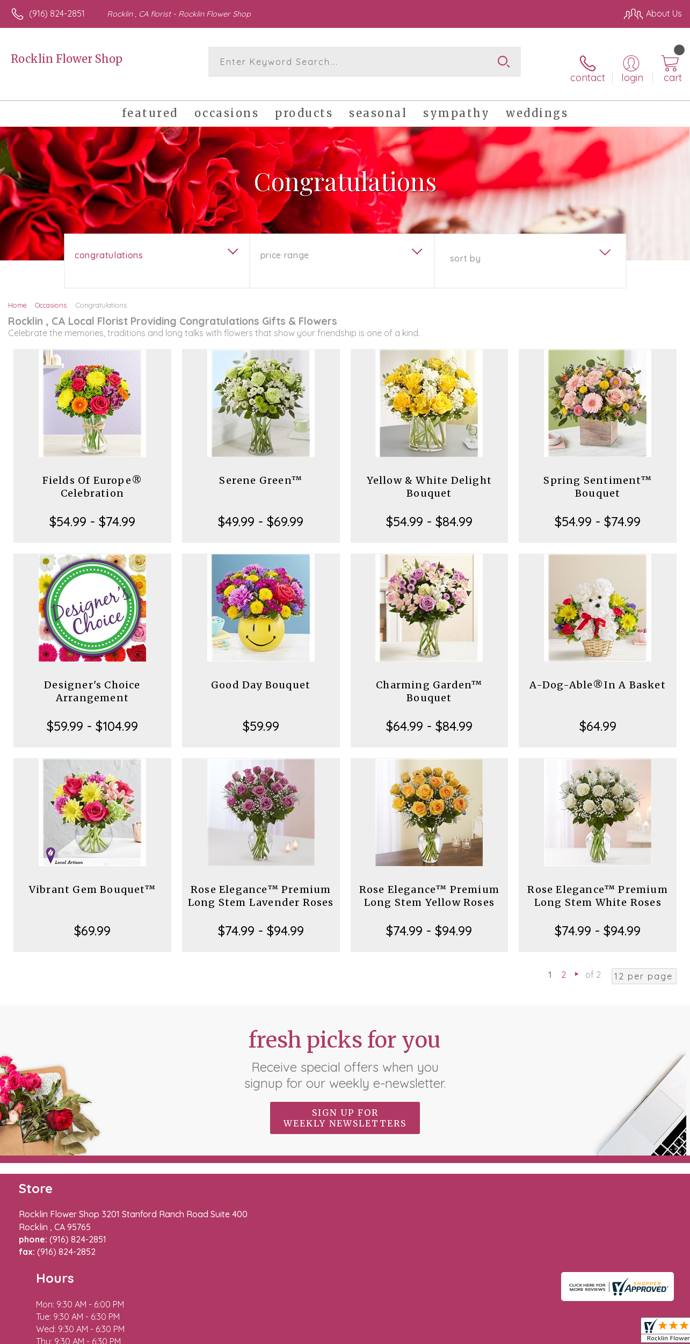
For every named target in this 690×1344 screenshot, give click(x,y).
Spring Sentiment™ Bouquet (597, 476)
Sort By (465, 247)
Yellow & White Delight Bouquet (429, 476)
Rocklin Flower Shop (66, 59)
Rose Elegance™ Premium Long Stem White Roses (597, 885)
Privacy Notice (502, 1333)
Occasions (51, 294)
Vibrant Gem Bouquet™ (92, 879)
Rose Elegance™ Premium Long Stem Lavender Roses (261, 885)
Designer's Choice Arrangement (92, 680)
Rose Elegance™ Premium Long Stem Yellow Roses (429, 885)
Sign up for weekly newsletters (345, 1106)
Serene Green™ (260, 469)
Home (17, 294)
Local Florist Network (578, 1333)
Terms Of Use (439, 1333)
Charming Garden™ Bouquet (429, 680)
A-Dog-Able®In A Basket (597, 674)
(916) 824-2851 (57, 13)
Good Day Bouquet (260, 674)
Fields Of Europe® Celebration (92, 476)
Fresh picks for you (345, 1047)
